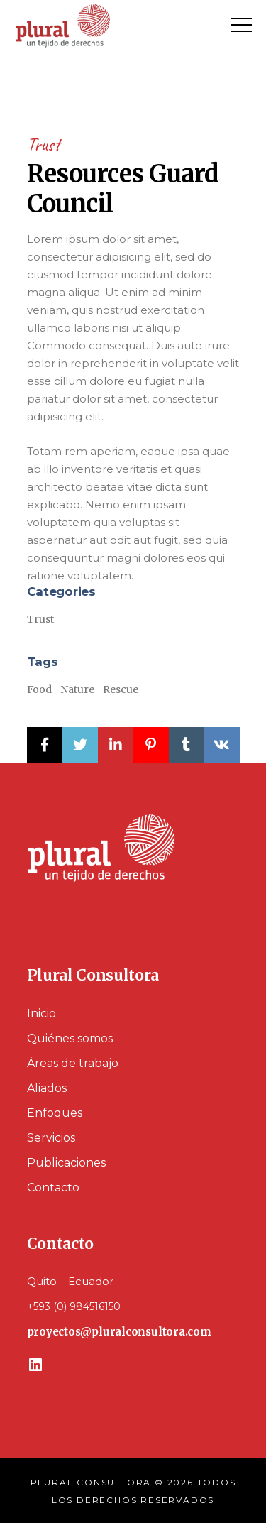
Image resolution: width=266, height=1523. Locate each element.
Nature (77, 689)
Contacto (53, 1187)
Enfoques (54, 1113)
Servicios (51, 1138)
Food (39, 689)
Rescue (120, 689)
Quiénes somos (70, 1038)
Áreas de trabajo (72, 1063)
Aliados (47, 1088)
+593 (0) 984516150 (74, 1306)
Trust (43, 144)
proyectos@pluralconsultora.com (119, 1331)
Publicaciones (66, 1162)
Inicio (41, 1013)
